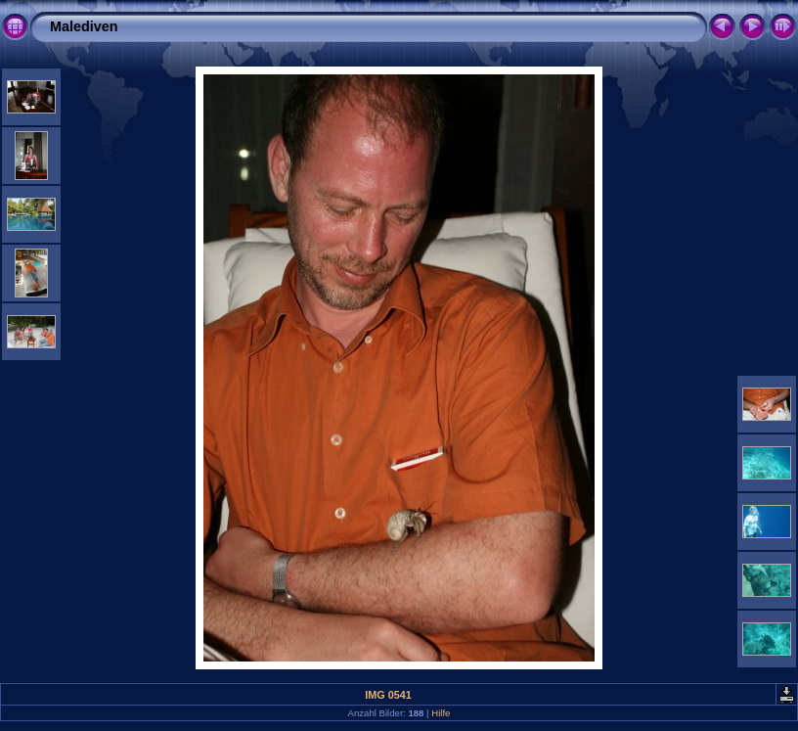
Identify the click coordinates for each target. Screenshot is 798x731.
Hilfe (440, 713)
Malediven (84, 26)
